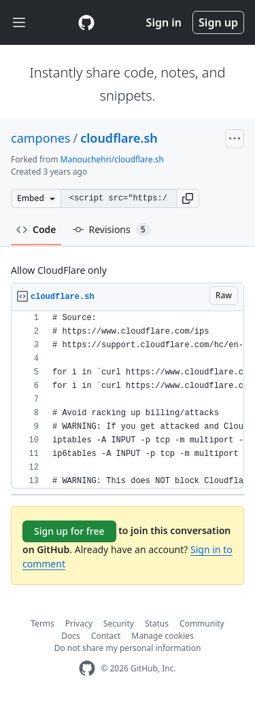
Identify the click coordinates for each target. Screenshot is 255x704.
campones (40, 138)
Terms (42, 623)
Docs (70, 635)
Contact (105, 635)
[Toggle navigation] (19, 22)
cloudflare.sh (119, 138)
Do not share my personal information (127, 648)
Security (118, 623)
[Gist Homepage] (86, 22)
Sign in (164, 22)
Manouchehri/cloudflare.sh (112, 159)
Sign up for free (69, 531)
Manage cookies (162, 635)
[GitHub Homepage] (87, 668)
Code (36, 229)
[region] (127, 400)
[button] (187, 198)
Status (157, 623)
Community (202, 623)
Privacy (78, 623)
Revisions (111, 229)
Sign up (218, 22)
